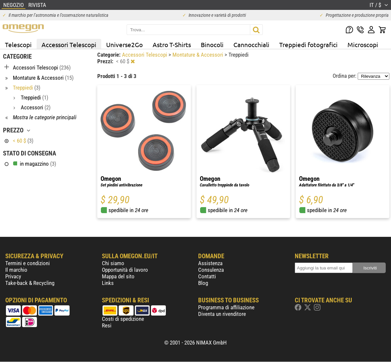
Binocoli (212, 44)
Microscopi (362, 44)
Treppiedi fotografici (308, 44)
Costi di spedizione (123, 319)
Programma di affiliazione (226, 307)
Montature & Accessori (198, 54)
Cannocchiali (251, 44)
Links (108, 283)
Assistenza (210, 263)
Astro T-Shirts (172, 44)
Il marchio (16, 269)
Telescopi (18, 44)
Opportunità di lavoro (125, 269)
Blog (203, 283)
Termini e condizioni (27, 263)
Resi (106, 325)
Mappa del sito (118, 276)
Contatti (207, 276)
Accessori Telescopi (69, 44)
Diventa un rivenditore (222, 314)
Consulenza (211, 269)
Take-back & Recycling (29, 283)
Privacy (13, 276)
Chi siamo (113, 263)
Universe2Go (124, 44)
